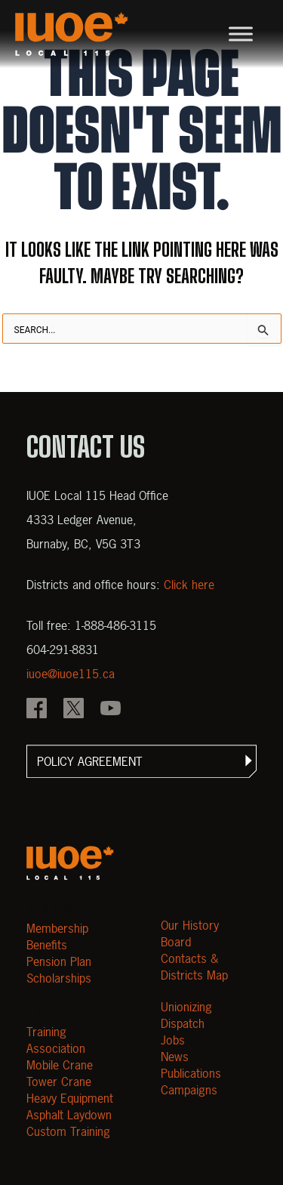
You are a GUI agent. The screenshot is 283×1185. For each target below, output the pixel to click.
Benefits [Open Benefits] (46, 945)
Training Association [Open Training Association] (55, 1040)
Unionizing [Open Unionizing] (186, 1006)
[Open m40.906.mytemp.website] (70, 863)
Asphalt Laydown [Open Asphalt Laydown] (69, 1114)
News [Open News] (175, 1056)
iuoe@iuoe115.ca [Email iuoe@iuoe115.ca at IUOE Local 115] (70, 673)
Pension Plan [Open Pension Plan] (58, 961)
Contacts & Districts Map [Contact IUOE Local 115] (194, 966)
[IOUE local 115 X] (73, 710)
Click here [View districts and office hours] (189, 584)
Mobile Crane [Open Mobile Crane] (59, 1065)
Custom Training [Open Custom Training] (68, 1131)
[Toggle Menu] (241, 33)
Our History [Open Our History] (190, 925)
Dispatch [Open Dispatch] (183, 1023)
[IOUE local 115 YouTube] (110, 710)
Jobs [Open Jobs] (173, 1040)
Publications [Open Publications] (191, 1073)
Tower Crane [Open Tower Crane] (58, 1081)
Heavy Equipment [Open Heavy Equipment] (69, 1098)
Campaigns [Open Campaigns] (189, 1090)
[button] (141, 761)
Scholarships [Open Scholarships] (58, 978)
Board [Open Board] (176, 941)
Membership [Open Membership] (57, 928)
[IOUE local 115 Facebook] (36, 710)
